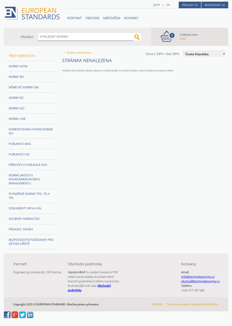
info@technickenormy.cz (197, 277)
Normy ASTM (18, 66)
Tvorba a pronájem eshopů (184, 304)
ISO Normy (54, 272)
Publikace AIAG (20, 144)
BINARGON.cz (210, 304)
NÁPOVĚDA (111, 18)
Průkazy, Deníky (21, 229)
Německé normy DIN (24, 87)
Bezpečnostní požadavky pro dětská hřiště (31, 242)
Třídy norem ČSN (22, 56)
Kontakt (74, 18)
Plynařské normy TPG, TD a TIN (29, 196)
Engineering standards (28, 272)
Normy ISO (16, 108)
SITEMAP (157, 304)
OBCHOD (93, 18)
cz (163, 5)
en (168, 5)
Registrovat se (215, 5)
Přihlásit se (190, 5)
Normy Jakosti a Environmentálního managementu (24, 179)
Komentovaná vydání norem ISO (31, 131)
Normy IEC (16, 98)
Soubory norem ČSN (24, 219)
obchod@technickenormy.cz (200, 281)
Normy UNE (17, 119)
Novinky (131, 18)
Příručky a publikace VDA (28, 165)
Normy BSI (16, 77)
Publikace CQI (19, 154)
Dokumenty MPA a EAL (25, 208)
